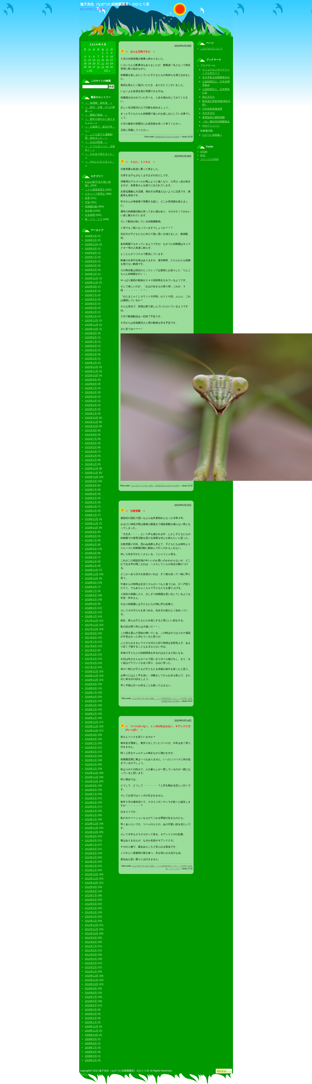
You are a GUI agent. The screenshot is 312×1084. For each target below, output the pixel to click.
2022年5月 (91, 396)
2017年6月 (91, 646)
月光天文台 (208, 113)
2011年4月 (91, 958)
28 (98, 67)
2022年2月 (91, 409)
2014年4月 (91, 806)
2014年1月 (91, 819)
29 (102, 67)
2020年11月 (91, 472)
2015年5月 (91, 751)
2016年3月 (91, 709)
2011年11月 (91, 929)
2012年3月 (91, 912)
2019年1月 (91, 565)
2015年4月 (91, 755)
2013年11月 (91, 827)
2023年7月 (91, 341)
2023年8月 (91, 337)
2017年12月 (91, 620)
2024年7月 (91, 295)
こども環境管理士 (164, 698)
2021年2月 (91, 460)
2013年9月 (91, 836)
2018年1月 (91, 616)
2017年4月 (91, 654)
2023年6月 (91, 345)
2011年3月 (91, 963)
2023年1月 (91, 362)
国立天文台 (208, 97)
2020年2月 (91, 510)
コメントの (209, 159)
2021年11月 (91, 421)
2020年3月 (91, 506)
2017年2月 (91, 662)
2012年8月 (91, 891)
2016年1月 (91, 717)
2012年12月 (91, 874)
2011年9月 (91, 937)
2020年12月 (91, 468)
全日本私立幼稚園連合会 (216, 77)
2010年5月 (91, 1005)
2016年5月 (91, 700)
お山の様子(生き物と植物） (142, 486)
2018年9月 (91, 582)
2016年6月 (91, 696)
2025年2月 (91, 273)
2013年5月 (91, 853)
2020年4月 (91, 502)
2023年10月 (91, 328)
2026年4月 (91, 235)
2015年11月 (91, 726)
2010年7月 (91, 996)
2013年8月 (91, 840)
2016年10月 (91, 679)
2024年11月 (91, 282)
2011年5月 (91, 954)
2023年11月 (91, 324)
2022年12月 (91, 366)
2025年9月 (91, 248)
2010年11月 (91, 980)
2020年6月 (91, 493)
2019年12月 (91, 519)
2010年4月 (91, 1009)
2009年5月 (91, 1056)
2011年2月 (91, 967)
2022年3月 (91, 405)
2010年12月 (91, 975)
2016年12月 (91, 671)
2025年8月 (91, 252)
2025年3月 (91, 269)
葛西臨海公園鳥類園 (213, 117)
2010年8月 (91, 992)
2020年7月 (91, 489)
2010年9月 (91, 988)
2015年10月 (91, 730)
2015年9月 (91, 734)
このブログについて (211, 48)
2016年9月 (91, 684)
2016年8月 (91, 688)
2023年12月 (91, 320)
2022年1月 (91, 413)
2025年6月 (91, 261)
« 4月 (89, 70)
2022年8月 (91, 383)
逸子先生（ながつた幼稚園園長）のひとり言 (114, 4)
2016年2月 (91, 713)
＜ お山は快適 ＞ (96, 142)
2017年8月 (91, 637)
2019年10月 (91, 527)
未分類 (168, 137)
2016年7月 (91, 692)
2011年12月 (91, 925)
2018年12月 (91, 569)
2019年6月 (91, 544)
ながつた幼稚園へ (212, 135)
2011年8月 (91, 941)
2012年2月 (91, 916)
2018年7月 (91, 591)
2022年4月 (91, 400)
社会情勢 (175, 137)
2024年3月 (91, 307)
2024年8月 (91, 290)
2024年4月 (91, 303)
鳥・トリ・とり (172, 869)
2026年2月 (91, 240)
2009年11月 (91, 1030)
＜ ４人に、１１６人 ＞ (140, 161)
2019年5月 (91, 548)
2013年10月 (91, 832)
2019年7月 (91, 540)
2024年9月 (91, 286)
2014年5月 (91, 802)
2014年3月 (91, 810)
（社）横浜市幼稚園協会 (216, 121)
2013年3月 (91, 861)
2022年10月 (91, 375)
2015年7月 (91, 743)
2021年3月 (91, 455)
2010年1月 (91, 1022)
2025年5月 (91, 265)
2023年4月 (91, 350)
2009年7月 (91, 1047)
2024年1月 (91, 316)
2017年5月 (91, 650)
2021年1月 (91, 464)
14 (98, 60)
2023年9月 (91, 333)
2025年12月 (91, 244)
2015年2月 (91, 764)
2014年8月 (91, 789)
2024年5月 (91, 299)
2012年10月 (91, 882)
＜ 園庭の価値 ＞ (96, 114)
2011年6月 (91, 950)
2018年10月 (91, 578)
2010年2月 (91, 1018)
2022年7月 (91, 388)
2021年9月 (91, 430)
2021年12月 (91, 417)
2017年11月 (91, 624)
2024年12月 (91, 278)
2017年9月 (91, 633)
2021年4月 (91, 451)
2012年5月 (91, 903)
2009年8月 (91, 1043)
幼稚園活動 (160, 137)
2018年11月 (91, 574)
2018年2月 (91, 612)
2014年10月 (91, 781)
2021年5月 (91, 447)
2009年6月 (91, 1051)
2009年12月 (91, 1026)
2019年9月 (91, 531)
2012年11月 (91, 878)
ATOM (203, 151)
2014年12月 (91, 772)
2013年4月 (91, 857)
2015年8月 (91, 739)
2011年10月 (91, 933)
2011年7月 (91, 946)
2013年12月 (91, 823)
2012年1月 (91, 920)
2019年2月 (91, 561)
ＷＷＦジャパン (211, 125)
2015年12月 (91, 722)
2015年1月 (91, 768)
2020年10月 (91, 476)
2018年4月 (91, 603)
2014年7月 (91, 793)
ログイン (85, 1074)
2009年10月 (91, 1034)
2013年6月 (91, 848)
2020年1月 (91, 514)
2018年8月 (91, 586)
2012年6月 (91, 899)
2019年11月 (91, 523)
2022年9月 (91, 379)
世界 (190, 698)
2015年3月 (91, 760)
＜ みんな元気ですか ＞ (140, 51)
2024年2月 (91, 312)
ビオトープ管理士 (180, 698)
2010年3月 (91, 1013)
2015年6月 (91, 747)
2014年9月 (91, 785)
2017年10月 (91, 629)
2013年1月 (91, 870)
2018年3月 (91, 607)
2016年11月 (91, 675)
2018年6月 (91, 595)
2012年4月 (91, 908)
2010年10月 (91, 984)
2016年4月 (91, 705)
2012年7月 (91, 895)
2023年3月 (91, 354)
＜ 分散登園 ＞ (135, 510)
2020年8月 (91, 485)
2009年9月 (91, 1039)
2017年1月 (91, 667)
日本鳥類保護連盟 (212, 108)
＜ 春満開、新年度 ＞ (98, 102)
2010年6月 (91, 1001)
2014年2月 (91, 815)
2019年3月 (91, 557)
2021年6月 (91, 443)
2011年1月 (91, 971)
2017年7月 (91, 641)
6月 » (107, 70)
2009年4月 (91, 1060)
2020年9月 (91, 481)
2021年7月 (91, 438)
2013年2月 (91, 865)
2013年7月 (91, 844)
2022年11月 (91, 371)
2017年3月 (91, 658)
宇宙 (87, 202)
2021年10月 (91, 426)
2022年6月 (91, 392)
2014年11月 (91, 777)
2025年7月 (91, 257)
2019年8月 (91, 536)
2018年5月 (91, 599)
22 (102, 63)
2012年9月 (91, 886)
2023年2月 (91, 358)
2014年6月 (91, 798)
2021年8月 (91, 434)
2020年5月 (91, 498)
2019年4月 (91, 553)
